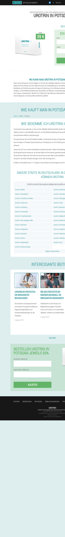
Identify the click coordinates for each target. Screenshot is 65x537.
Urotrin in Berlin (20, 189)
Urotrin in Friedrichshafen (23, 216)
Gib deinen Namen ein (20, 359)
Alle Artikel (52, 338)
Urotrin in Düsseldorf (21, 194)
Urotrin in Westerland (21, 242)
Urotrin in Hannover (21, 203)
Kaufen (32, 385)
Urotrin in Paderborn (21, 229)
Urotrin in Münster (21, 225)
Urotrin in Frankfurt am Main (24, 198)
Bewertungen (27, 401)
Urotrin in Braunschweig (22, 247)
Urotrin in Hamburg (21, 207)
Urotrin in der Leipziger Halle (24, 220)
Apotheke (16, 401)
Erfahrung (38, 401)
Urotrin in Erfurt (20, 238)
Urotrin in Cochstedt (21, 211)
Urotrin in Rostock (21, 233)
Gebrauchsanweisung (52, 401)
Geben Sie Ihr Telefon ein (21, 370)
